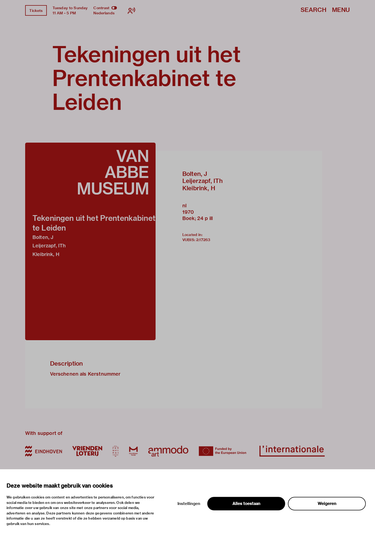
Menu (341, 10)
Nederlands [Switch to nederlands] (103, 13)
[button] (90, 241)
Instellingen (188, 503)
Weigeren (327, 503)
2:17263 (203, 239)
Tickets (35, 10)
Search (313, 10)
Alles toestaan (246, 503)
